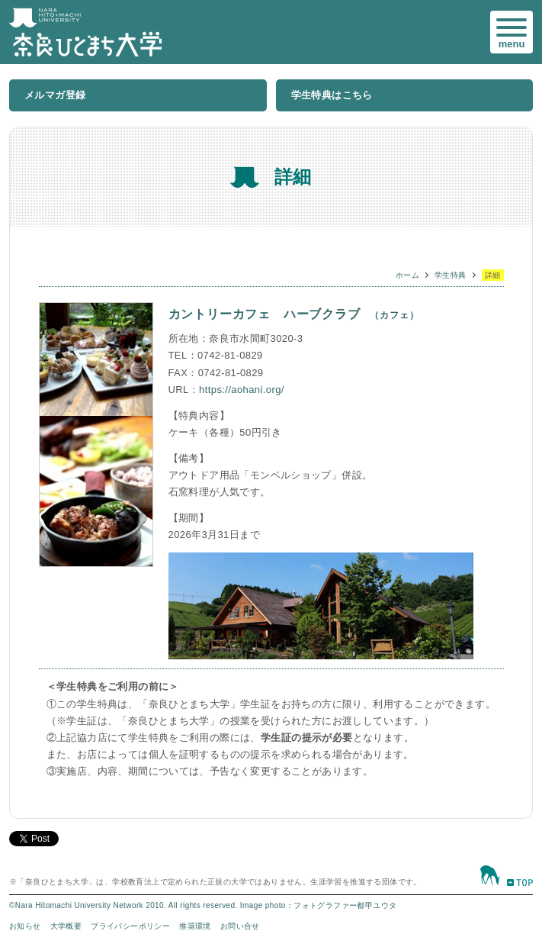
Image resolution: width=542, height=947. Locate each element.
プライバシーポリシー (130, 926)
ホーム (407, 275)
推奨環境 (195, 926)
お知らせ (25, 926)
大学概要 (66, 926)
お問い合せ (240, 926)
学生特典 (451, 275)
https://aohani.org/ (241, 389)
